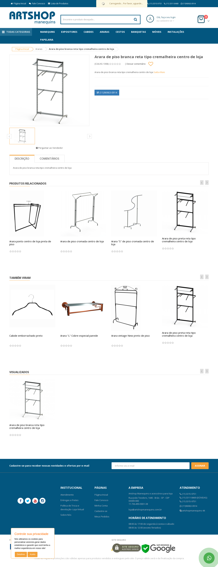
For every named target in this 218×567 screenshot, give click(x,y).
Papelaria (46, 39)
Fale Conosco (37, 3)
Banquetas (138, 31)
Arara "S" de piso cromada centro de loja (132, 243)
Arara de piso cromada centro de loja (82, 241)
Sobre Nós (65, 514)
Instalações (176, 31)
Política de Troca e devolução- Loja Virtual (72, 507)
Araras (104, 31)
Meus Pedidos (102, 516)
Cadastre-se (101, 511)
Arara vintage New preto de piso (130, 335)
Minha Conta (101, 505)
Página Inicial (18, 3)
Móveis (156, 31)
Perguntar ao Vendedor (49, 147)
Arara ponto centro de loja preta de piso (30, 243)
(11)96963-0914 (107, 92)
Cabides (89, 31)
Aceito (32, 554)
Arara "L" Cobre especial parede (79, 335)
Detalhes (21, 554)
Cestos (120, 31)
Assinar (200, 465)
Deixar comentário (136, 63)
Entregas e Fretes (69, 500)
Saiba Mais (159, 72)
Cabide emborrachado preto (26, 335)
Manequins (47, 31)
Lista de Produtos (58, 3)
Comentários (49, 158)
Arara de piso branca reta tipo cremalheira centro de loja (26, 426)
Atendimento (67, 494)
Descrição (22, 158)
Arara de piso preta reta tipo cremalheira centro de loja (179, 240)
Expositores (69, 31)
